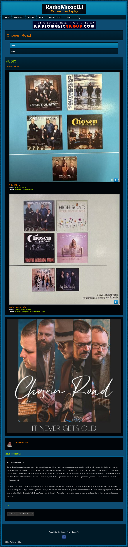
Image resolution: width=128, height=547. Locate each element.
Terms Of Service (54, 532)
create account (55, 17)
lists (41, 17)
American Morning (21, 187)
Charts (31, 17)
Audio (17, 66)
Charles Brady (21, 442)
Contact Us (75, 532)
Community (18, 17)
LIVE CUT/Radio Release (23, 309)
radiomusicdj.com (16, 542)
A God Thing (14, 185)
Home (7, 17)
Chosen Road (10, 66)
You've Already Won (18, 307)
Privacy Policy (66, 532)
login (69, 17)
